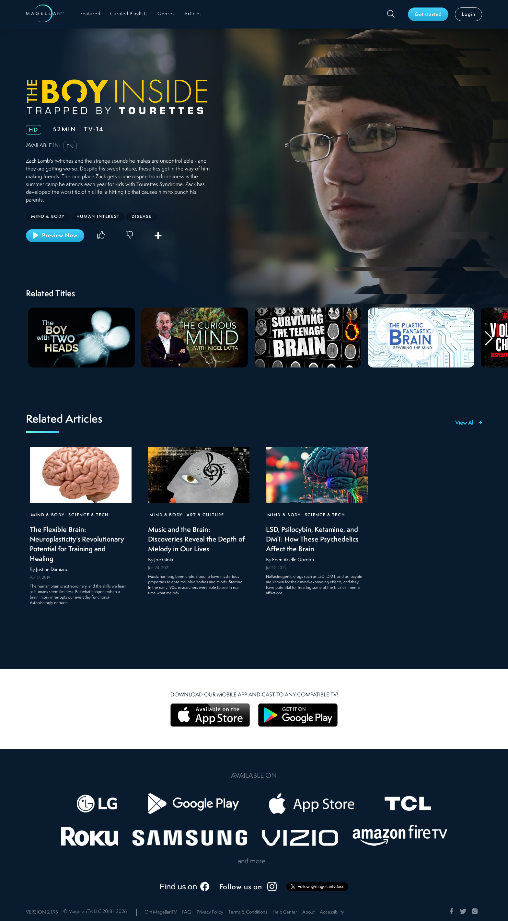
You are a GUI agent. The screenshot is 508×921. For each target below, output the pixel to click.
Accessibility (332, 912)
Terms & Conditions (247, 912)
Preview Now (55, 235)
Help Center (284, 912)
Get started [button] (428, 14)
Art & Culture (205, 515)
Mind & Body (47, 515)
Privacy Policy (210, 912)
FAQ (186, 912)
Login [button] (468, 14)
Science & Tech (88, 515)
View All (468, 423)
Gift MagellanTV (160, 912)
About (308, 912)
